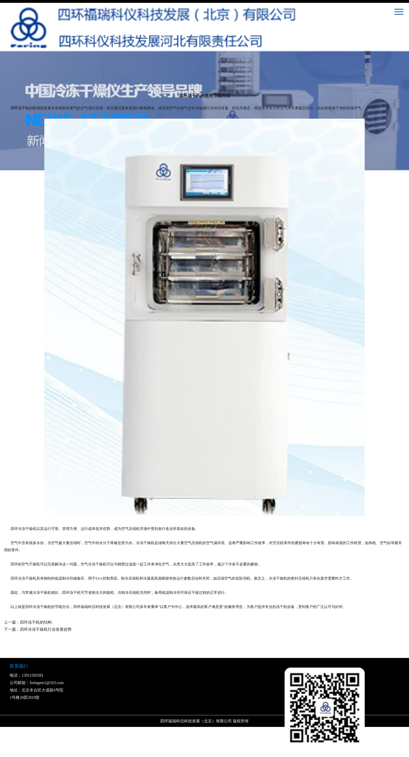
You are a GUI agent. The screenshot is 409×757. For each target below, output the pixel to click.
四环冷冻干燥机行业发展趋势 (46, 629)
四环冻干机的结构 (36, 622)
